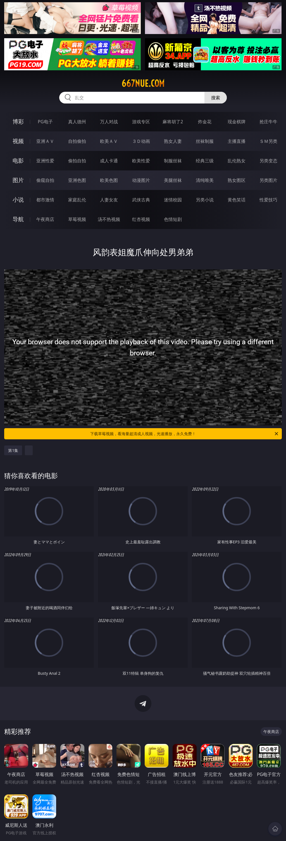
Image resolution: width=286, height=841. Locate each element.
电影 (18, 160)
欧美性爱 (141, 161)
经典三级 (205, 161)
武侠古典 (141, 200)
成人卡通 (109, 161)
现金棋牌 (237, 122)
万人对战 (109, 122)
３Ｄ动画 (141, 141)
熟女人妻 (173, 141)
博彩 (18, 121)
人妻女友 (109, 200)
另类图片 (268, 180)
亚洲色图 (77, 180)
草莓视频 (77, 219)
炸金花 (204, 122)
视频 (18, 141)
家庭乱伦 (77, 200)
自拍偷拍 (77, 141)
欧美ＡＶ (109, 141)
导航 (18, 219)
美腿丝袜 (173, 180)
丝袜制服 (205, 141)
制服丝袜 (173, 161)
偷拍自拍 (77, 161)
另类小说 (205, 200)
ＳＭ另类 (268, 141)
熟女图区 (237, 180)
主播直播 (237, 141)
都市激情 (45, 200)
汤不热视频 (109, 219)
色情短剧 (173, 219)
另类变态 (268, 161)
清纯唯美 (205, 180)
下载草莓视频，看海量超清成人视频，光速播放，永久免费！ (184, 433)
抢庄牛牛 (268, 122)
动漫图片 (141, 180)
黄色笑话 (237, 200)
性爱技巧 (268, 200)
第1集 (13, 450)
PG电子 (45, 122)
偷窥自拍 (45, 180)
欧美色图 (109, 180)
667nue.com (143, 83)
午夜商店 (45, 219)
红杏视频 (141, 219)
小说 (18, 199)
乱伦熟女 (237, 161)
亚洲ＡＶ (45, 141)
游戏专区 (141, 122)
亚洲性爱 (45, 161)
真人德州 (77, 122)
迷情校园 (173, 200)
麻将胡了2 (173, 122)
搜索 (215, 98)
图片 (18, 180)
